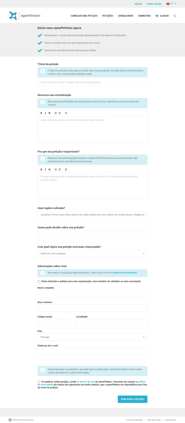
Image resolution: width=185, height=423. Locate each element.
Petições (108, 15)
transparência (170, 420)
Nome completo (92, 291)
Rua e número (92, 306)
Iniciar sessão (154, 3)
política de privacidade (125, 272)
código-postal (54, 320)
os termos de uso (86, 381)
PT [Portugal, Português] (169, 3)
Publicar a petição (132, 399)
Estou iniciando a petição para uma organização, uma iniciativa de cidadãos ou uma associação (89, 281)
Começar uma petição (84, 15)
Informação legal (154, 420)
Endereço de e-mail (92, 349)
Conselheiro (125, 15)
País (92, 335)
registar (138, 3)
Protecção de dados (134, 420)
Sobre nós (144, 15)
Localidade (111, 320)
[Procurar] (175, 15)
